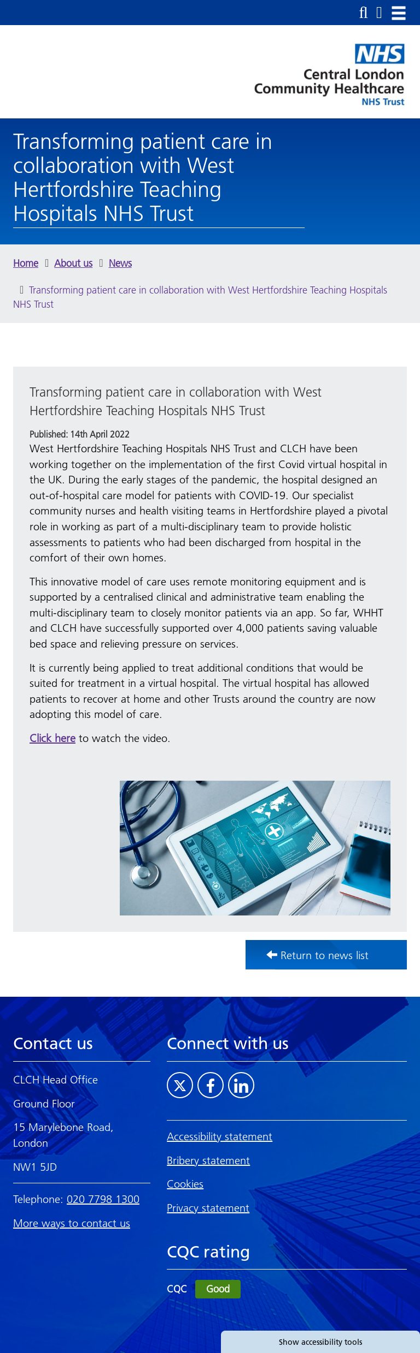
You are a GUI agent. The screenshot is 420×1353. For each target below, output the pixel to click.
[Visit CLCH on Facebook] (211, 1085)
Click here (52, 738)
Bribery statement (208, 1160)
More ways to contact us (71, 1223)
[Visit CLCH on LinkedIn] (241, 1085)
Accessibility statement (219, 1136)
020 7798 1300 (103, 1199)
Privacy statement (208, 1207)
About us (73, 263)
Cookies (185, 1183)
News (120, 263)
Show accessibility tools (320, 1342)
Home (25, 263)
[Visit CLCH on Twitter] (180, 1085)
